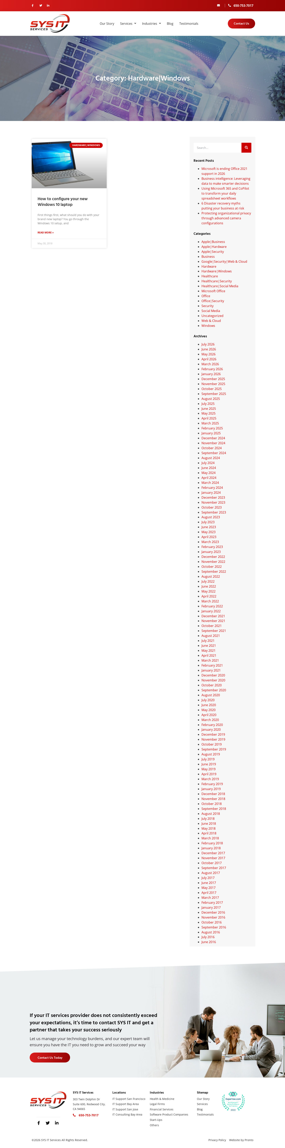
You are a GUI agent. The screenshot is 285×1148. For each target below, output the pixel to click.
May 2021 (208, 650)
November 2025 (213, 384)
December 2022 (213, 557)
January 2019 (211, 789)
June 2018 (208, 823)
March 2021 (210, 660)
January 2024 (211, 492)
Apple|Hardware (214, 246)
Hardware (208, 266)
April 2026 (208, 359)
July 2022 (208, 581)
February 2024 (212, 487)
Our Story (107, 23)
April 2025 (208, 418)
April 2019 (208, 774)
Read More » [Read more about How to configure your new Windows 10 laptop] (46, 233)
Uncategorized (212, 316)
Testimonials (188, 23)
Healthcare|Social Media (219, 286)
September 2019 (213, 749)
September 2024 (213, 453)
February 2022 (212, 606)
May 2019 (208, 769)
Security (207, 306)
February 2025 (212, 428)
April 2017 (208, 892)
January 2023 (211, 552)
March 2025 (210, 423)
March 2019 (210, 779)
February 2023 (212, 547)
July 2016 (208, 937)
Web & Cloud (211, 321)
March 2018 (210, 838)
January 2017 (211, 907)
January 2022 (211, 611)
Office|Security (212, 301)
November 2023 (213, 502)
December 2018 (213, 794)
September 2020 (213, 690)
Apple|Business (213, 242)
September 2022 (213, 571)
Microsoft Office (213, 291)
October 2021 (211, 626)
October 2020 (211, 685)
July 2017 (208, 878)
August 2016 (210, 932)
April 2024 (208, 478)
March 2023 (210, 542)
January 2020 (211, 729)
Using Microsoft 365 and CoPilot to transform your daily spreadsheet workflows (225, 193)
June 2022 (208, 586)
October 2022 (211, 566)
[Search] (246, 148)
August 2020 (210, 695)
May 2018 (208, 828)
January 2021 (211, 670)
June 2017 (208, 883)
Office (205, 296)
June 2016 (208, 942)
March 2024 (210, 482)
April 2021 (208, 655)
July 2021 (208, 640)
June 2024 (208, 468)
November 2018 (213, 799)
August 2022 (210, 576)
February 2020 (212, 725)
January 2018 (211, 848)
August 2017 (210, 873)
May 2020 (208, 710)
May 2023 (208, 532)
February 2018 (212, 843)
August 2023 (210, 517)
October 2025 (211, 389)
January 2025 (211, 433)
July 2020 (208, 700)
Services (128, 23)
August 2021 (210, 635)
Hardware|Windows (216, 271)
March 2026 (210, 364)
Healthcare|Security (216, 281)
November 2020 (213, 680)
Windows (208, 325)
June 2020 (208, 705)
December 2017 (213, 853)
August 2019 (210, 754)
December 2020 (213, 675)
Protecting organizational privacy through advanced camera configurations (226, 218)
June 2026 (208, 349)
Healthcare (209, 276)
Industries (151, 23)
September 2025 (213, 394)
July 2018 (208, 818)
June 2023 (208, 527)
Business (208, 256)
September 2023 (213, 512)
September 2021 (213, 631)
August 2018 (210, 813)
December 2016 (213, 912)
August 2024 (210, 458)
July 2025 (208, 403)
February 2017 (212, 902)
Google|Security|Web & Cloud (224, 261)
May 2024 (208, 473)
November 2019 (213, 739)
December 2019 (213, 734)
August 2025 (210, 399)
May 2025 (208, 413)
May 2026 (208, 354)
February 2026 (212, 369)
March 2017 (210, 897)
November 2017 (213, 858)
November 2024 (213, 443)
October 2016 (211, 922)
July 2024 (208, 463)
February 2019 (212, 784)
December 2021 (213, 616)
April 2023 (208, 537)
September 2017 (213, 868)
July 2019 (208, 759)
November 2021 (213, 621)
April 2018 (208, 833)
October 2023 (211, 507)
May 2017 (208, 887)
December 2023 (213, 497)
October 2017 (211, 863)
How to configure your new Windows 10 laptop (63, 202)
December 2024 (213, 438)
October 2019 (211, 744)
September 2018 (213, 809)
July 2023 (208, 522)
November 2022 (213, 561)
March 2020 (210, 720)
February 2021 (212, 665)
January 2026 (211, 374)
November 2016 (213, 917)
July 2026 (208, 344)
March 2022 (210, 601)
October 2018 (211, 804)
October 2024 (211, 448)
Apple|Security (212, 251)
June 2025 (208, 408)
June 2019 (208, 764)
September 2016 (213, 927)
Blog (170, 23)
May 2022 (208, 591)
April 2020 (208, 715)
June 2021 (208, 645)
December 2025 (213, 379)
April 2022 (208, 596)
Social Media (210, 311)
